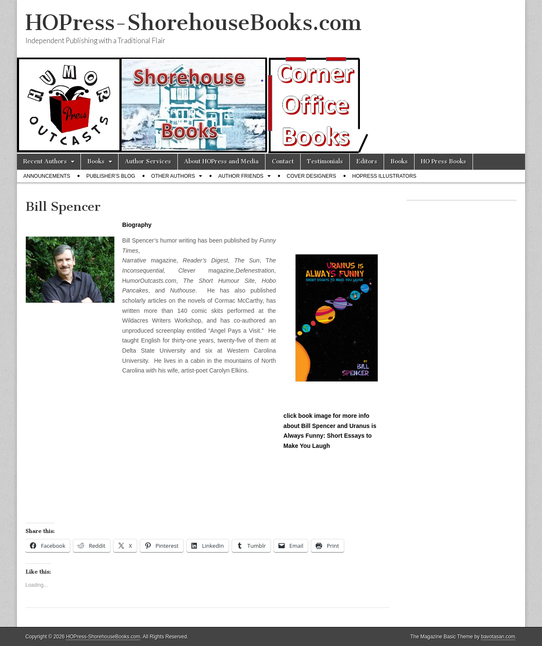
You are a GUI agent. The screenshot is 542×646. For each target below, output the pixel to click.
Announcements (46, 176)
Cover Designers (311, 176)
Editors (366, 161)
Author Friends (240, 176)
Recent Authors (45, 161)
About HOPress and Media (221, 161)
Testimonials (325, 161)
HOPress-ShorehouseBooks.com (193, 23)
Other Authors (173, 176)
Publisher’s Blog (110, 176)
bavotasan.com (498, 637)
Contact (283, 161)
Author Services (148, 161)
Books (96, 161)
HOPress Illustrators (384, 176)
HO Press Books (443, 161)
